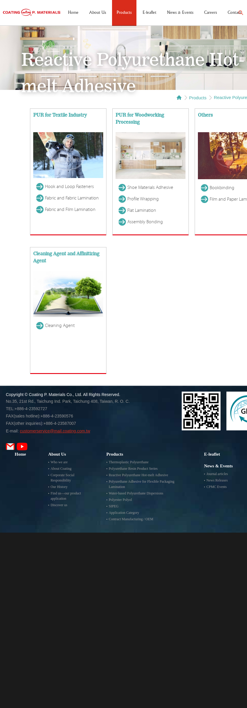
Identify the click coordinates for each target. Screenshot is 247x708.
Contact (234, 13)
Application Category (124, 513)
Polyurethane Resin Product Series (133, 469)
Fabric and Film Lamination (70, 209)
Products (124, 13)
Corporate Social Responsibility (62, 477)
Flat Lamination (141, 210)
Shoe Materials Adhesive (150, 187)
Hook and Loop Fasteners (69, 186)
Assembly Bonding (145, 221)
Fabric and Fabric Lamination (72, 198)
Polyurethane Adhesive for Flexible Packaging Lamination (141, 484)
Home (73, 13)
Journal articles (217, 474)
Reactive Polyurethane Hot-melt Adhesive (138, 475)
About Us (97, 13)
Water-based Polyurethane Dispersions (136, 493)
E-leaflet (149, 13)
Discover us (59, 505)
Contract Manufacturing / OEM (131, 519)
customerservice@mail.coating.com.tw (55, 431)
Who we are (59, 462)
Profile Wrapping (143, 199)
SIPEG (114, 506)
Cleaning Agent (60, 325)
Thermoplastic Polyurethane (129, 462)
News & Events (180, 13)
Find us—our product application (66, 496)
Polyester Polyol (120, 500)
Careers (210, 13)
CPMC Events (216, 487)
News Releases (217, 480)
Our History (59, 487)
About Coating (61, 469)
